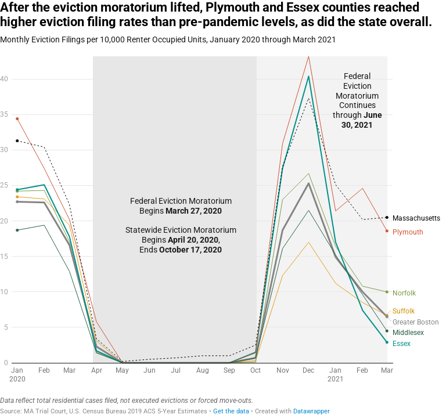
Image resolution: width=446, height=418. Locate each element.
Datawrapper (311, 411)
